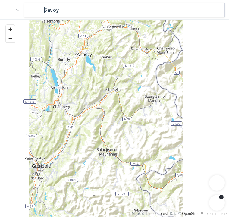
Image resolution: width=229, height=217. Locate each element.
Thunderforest (156, 214)
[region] (114, 118)
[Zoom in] (10, 29)
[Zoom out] (10, 38)
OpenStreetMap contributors (204, 214)
